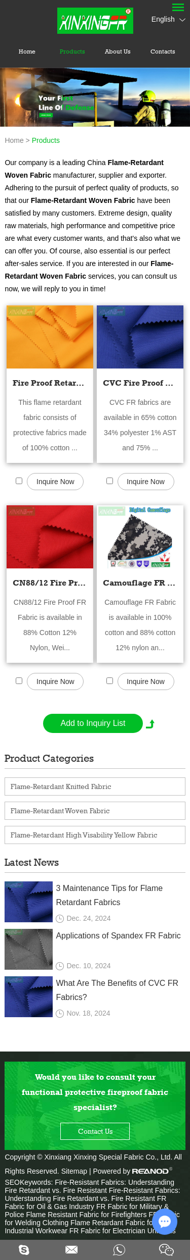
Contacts (162, 51)
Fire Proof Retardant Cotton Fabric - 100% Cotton (50, 383)
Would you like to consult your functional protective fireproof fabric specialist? (95, 1092)
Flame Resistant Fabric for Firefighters (87, 1215)
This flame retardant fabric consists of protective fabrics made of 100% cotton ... (50, 425)
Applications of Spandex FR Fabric (118, 935)
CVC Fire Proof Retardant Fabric (140, 383)
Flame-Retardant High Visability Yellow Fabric (84, 834)
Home (27, 51)
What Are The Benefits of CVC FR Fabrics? (117, 990)
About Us (118, 51)
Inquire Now (55, 482)
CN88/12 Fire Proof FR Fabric (50, 583)
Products (72, 51)
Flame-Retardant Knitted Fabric (61, 786)
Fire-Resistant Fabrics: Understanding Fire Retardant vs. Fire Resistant (89, 1186)
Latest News (32, 862)
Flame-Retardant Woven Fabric (60, 810)
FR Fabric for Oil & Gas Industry (85, 1202)
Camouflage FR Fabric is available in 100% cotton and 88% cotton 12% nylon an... (140, 625)
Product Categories (49, 758)
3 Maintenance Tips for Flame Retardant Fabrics (109, 895)
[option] (95, 97)
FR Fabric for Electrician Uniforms (122, 1231)
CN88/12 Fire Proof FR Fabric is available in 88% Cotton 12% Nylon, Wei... (50, 625)
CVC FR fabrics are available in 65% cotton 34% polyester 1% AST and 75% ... (140, 425)
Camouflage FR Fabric (140, 583)
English (168, 19)
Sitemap (74, 1171)
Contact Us (95, 1131)
